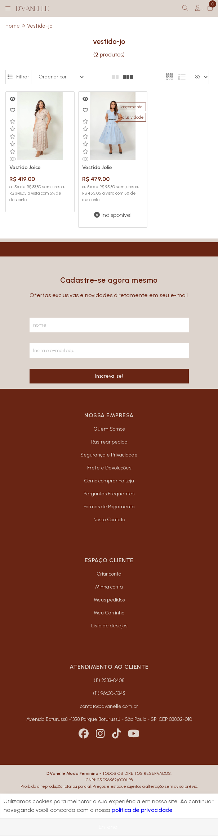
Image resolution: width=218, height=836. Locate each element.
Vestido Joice (25, 164)
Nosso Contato (109, 516)
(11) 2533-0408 (109, 677)
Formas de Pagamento (109, 503)
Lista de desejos (109, 622)
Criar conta (109, 570)
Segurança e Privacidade (109, 451)
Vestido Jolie (93, 164)
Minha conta (109, 583)
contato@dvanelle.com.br (109, 703)
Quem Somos (109, 425)
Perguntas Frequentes (109, 490)
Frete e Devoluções (109, 464)
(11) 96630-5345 (109, 690)
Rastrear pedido (109, 438)
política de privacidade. (143, 810)
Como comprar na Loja (109, 477)
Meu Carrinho (109, 609)
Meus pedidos (109, 596)
